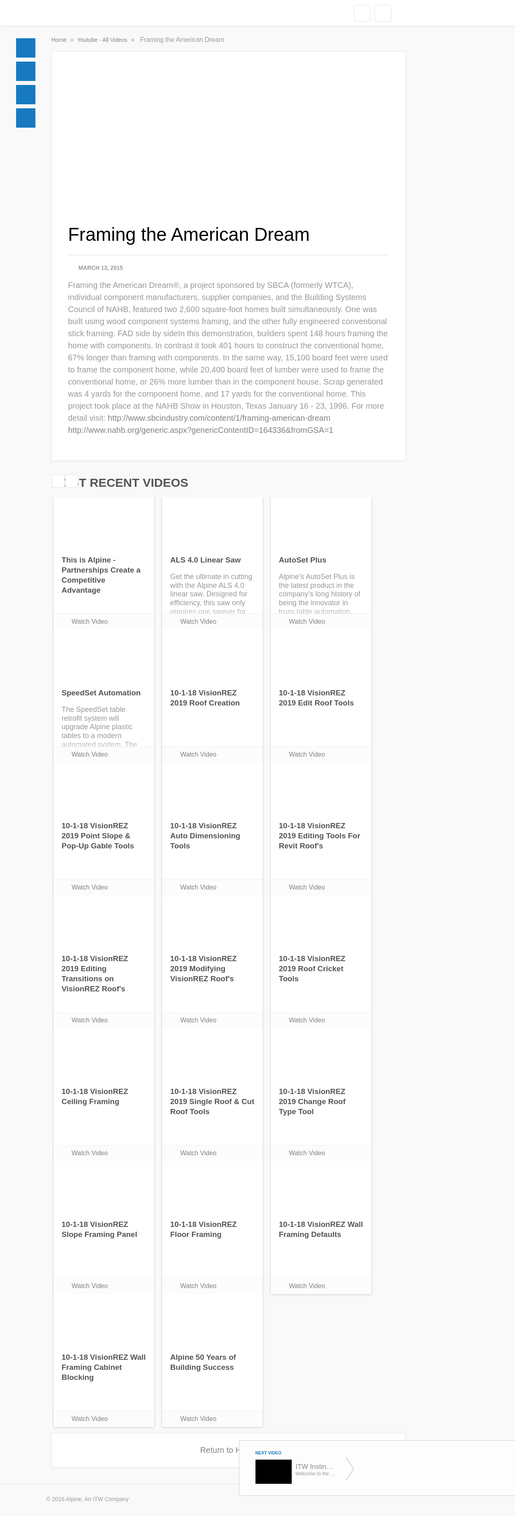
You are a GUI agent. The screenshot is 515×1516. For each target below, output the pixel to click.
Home (25, 48)
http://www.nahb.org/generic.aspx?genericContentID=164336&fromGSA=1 (200, 430)
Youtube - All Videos (103, 40)
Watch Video (90, 621)
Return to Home (228, 1450)
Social (25, 94)
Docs (25, 71)
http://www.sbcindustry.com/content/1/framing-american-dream (219, 418)
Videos (25, 118)
